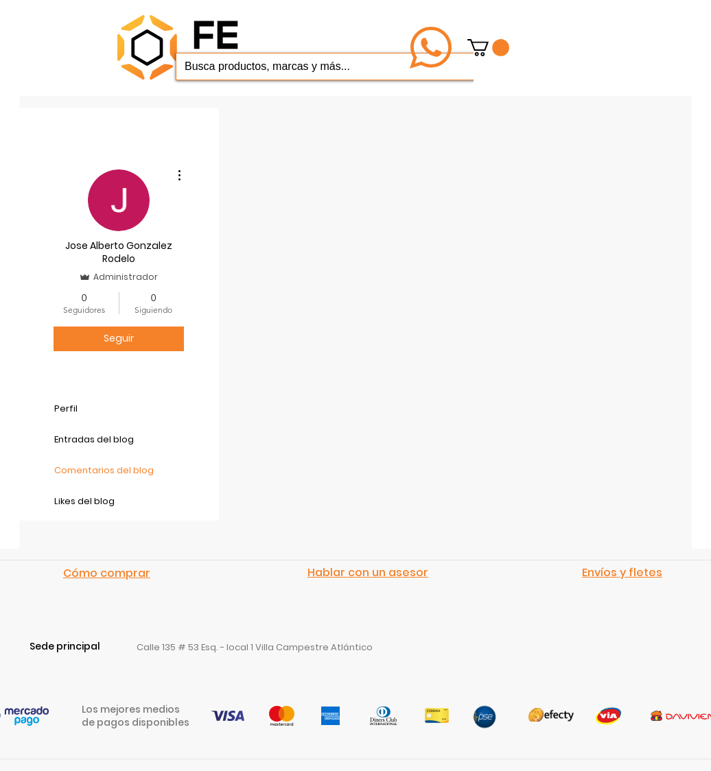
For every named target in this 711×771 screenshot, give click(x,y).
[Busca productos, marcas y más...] (330, 67)
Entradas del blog (94, 439)
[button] (488, 47)
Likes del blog (84, 501)
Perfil (66, 408)
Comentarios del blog (104, 470)
